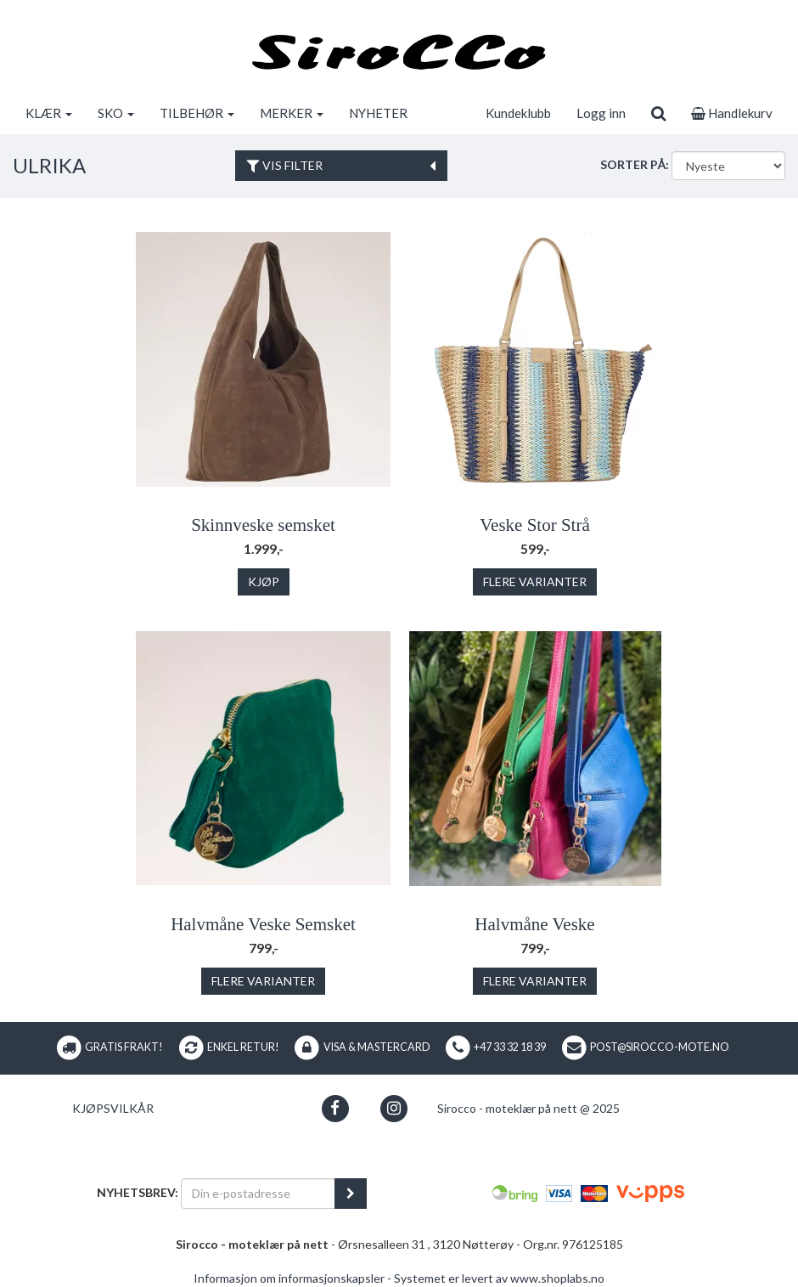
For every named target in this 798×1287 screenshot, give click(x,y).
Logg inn (601, 113)
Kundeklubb (518, 113)
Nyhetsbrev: (137, 1192)
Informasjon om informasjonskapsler (289, 1278)
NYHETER (378, 113)
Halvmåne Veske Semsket (263, 924)
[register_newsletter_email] (350, 1193)
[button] (334, 1108)
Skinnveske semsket (263, 525)
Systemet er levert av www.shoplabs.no (499, 1278)
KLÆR (48, 113)
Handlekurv (732, 113)
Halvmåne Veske (534, 924)
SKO (116, 113)
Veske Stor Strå (535, 525)
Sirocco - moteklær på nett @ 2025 (528, 1108)
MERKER (291, 113)
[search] (658, 113)
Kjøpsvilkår (113, 1108)
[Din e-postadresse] (258, 1193)
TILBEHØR (197, 113)
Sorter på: (634, 164)
